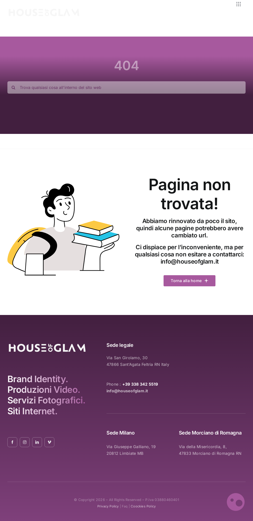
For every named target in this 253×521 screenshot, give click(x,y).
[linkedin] (37, 442)
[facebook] (12, 442)
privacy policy (108, 506)
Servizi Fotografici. (46, 400)
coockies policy (143, 506)
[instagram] (25, 442)
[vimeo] (49, 442)
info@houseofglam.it (190, 261)
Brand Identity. (37, 379)
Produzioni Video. (43, 389)
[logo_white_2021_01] (44, 9)
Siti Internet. (32, 411)
